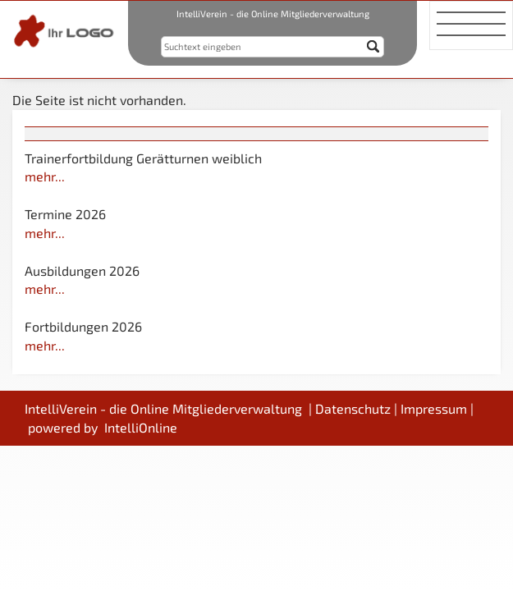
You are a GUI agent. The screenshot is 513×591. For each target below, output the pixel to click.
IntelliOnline (140, 427)
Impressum (434, 408)
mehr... (45, 176)
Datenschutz (353, 408)
